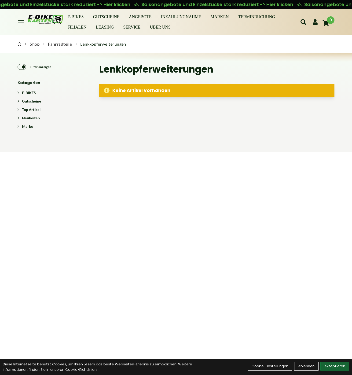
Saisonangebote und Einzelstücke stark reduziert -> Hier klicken (218, 4)
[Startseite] (19, 44)
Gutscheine (106, 17)
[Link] (21, 22)
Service (132, 27)
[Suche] (303, 22)
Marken (220, 17)
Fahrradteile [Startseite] (60, 44)
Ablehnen (306, 366)
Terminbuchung (256, 17)
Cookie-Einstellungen (270, 366)
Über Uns (160, 27)
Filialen (77, 27)
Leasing (105, 27)
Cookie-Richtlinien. (81, 369)
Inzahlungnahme (181, 17)
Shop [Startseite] (35, 44)
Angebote (140, 17)
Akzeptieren (334, 366)
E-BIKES (76, 17)
